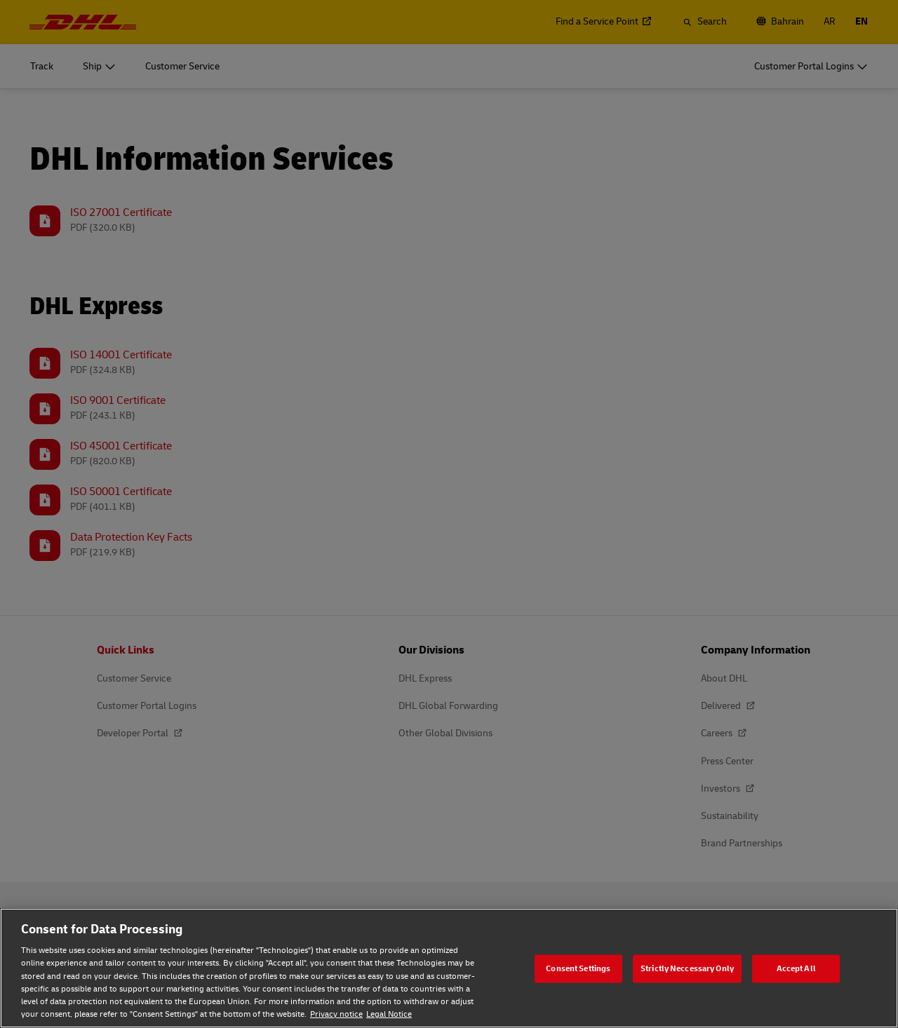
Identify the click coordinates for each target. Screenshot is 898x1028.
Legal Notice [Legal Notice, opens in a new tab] (389, 1014)
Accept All (796, 968)
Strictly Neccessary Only (687, 968)
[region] (449, 968)
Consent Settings (578, 968)
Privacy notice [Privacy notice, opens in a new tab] (336, 1014)
